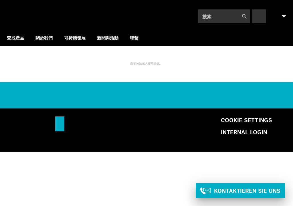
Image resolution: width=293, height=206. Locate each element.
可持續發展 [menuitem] (75, 37)
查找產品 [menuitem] (15, 37)
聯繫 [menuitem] (134, 37)
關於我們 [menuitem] (44, 37)
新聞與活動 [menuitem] (107, 37)
